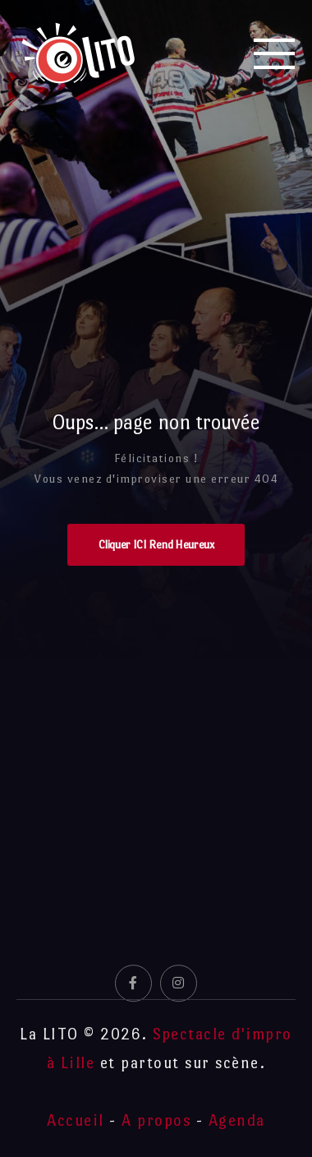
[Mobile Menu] (275, 53)
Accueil (75, 1120)
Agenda (237, 1120)
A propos (156, 1120)
